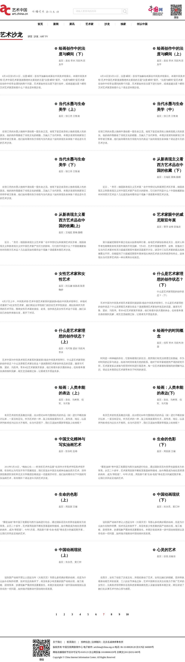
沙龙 (36, 36)
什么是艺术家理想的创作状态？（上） (72, 336)
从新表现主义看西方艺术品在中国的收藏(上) (72, 220)
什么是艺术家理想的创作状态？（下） (170, 279)
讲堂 (30, 36)
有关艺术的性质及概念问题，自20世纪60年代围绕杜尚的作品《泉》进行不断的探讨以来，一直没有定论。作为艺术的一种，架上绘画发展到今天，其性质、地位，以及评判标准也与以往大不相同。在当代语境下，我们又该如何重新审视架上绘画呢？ (43, 419)
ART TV (44, 36)
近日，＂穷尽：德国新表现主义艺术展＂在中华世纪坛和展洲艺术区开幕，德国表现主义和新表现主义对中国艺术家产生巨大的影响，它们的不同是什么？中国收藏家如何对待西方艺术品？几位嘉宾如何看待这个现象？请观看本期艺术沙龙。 (141, 191)
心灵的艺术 (166, 550)
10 (127, 614)
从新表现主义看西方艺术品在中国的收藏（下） (170, 165)
